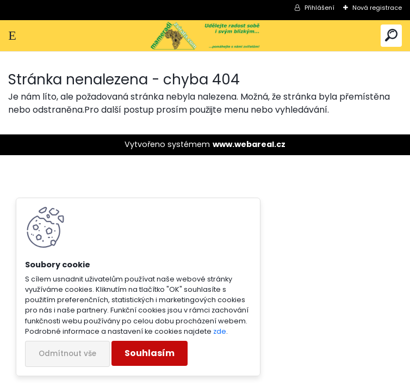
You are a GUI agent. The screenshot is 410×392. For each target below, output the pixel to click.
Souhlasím (150, 353)
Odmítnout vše (67, 353)
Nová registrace (377, 7)
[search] (391, 35)
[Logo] (205, 36)
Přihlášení (319, 7)
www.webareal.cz (249, 144)
